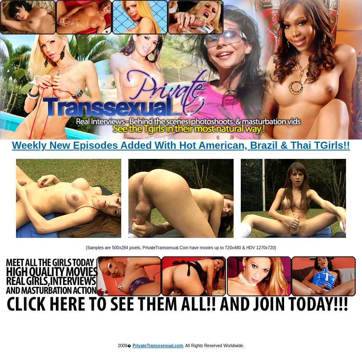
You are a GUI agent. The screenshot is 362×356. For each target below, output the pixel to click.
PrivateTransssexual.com (158, 345)
